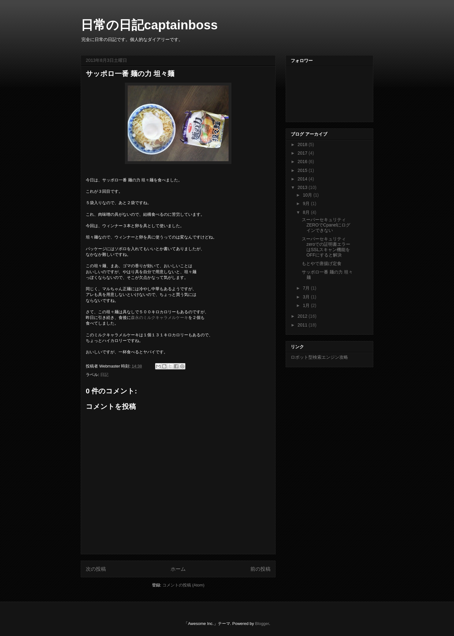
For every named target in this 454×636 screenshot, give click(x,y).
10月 (308, 194)
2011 (303, 324)
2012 (303, 316)
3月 (307, 296)
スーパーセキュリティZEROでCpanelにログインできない (326, 225)
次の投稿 (96, 569)
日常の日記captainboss (149, 25)
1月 (307, 305)
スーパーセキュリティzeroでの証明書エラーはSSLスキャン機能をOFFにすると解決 (326, 246)
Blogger (262, 623)
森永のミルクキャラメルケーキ (159, 317)
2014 (303, 178)
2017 (303, 153)
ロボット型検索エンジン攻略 (319, 357)
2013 (303, 187)
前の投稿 (260, 569)
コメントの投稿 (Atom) (183, 585)
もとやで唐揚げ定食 (321, 263)
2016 (303, 161)
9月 (307, 203)
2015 (303, 170)
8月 (307, 212)
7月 (307, 288)
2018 (303, 144)
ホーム (178, 569)
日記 (104, 374)
